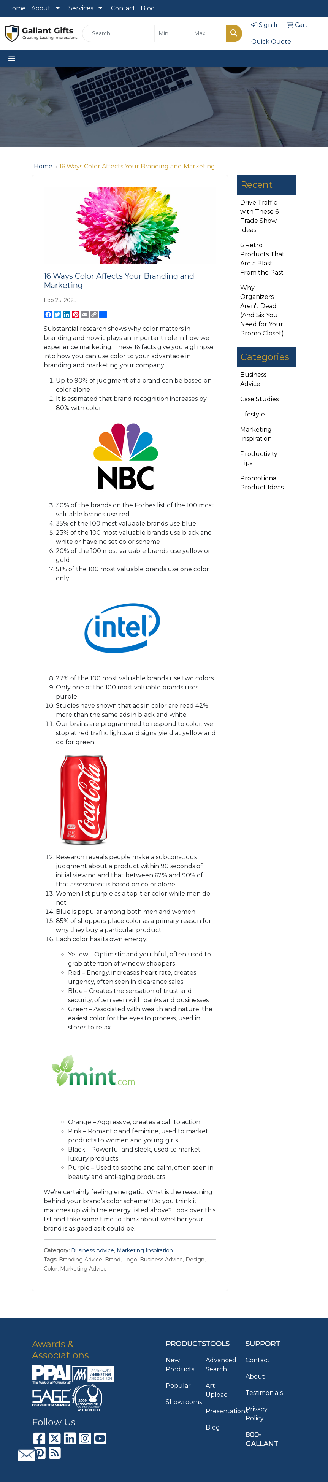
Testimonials (261, 1392)
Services (80, 8)
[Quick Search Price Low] (172, 33)
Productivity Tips (258, 458)
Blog (148, 8)
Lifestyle (252, 414)
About (41, 8)
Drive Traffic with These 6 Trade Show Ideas (259, 216)
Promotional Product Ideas (262, 483)
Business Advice (92, 1250)
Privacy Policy (257, 1414)
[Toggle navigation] (12, 58)
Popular (178, 1385)
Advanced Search (221, 1365)
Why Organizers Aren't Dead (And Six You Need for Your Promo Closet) (262, 310)
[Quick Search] (118, 33)
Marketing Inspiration (145, 1250)
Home (16, 8)
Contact (123, 8)
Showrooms (181, 1402)
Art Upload (217, 1390)
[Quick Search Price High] (208, 33)
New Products (180, 1365)
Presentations (221, 1411)
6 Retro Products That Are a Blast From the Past (262, 258)
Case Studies (259, 399)
